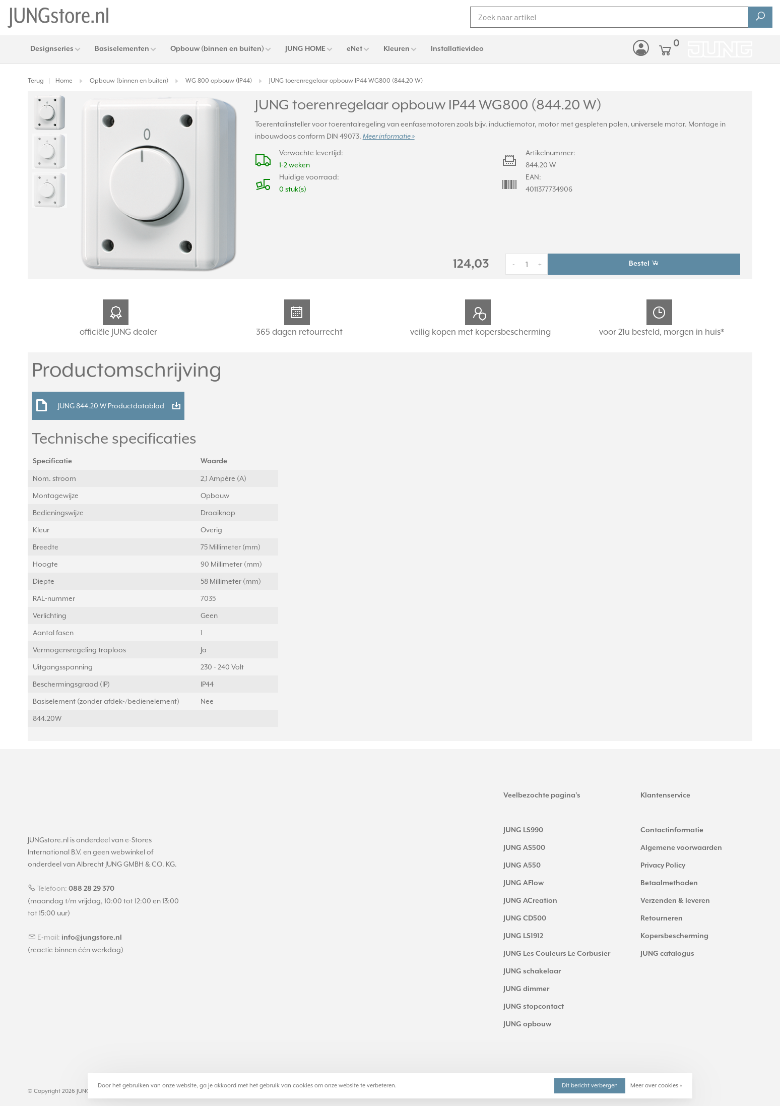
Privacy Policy (662, 866)
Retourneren (661, 918)
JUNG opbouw (527, 1024)
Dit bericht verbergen (590, 1085)
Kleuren (396, 49)
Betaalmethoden (669, 883)
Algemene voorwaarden (681, 848)
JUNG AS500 (524, 848)
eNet (354, 49)
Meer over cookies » (656, 1085)
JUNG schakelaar (532, 971)
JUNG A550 (522, 866)
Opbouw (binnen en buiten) (217, 49)
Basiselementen (122, 49)
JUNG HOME (305, 49)
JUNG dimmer (526, 989)
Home (64, 80)
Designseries (52, 49)
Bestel (644, 263)
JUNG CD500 (524, 918)
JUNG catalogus (667, 954)
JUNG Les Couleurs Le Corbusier (556, 954)
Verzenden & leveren (675, 901)
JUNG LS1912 (523, 936)
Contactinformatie (671, 830)
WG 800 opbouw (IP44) (218, 80)
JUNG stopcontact (533, 1007)
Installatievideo (457, 49)
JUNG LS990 (523, 830)
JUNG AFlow (523, 883)
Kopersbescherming (674, 936)
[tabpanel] (158, 183)
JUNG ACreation (530, 901)
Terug (36, 80)
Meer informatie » (389, 137)
